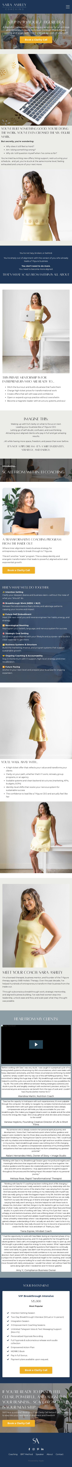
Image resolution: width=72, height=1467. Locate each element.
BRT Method (26, 1454)
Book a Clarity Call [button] (36, 39)
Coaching (13, 1454)
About (50, 1454)
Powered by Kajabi (36, 1461)
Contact (59, 1454)
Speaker (40, 1454)
